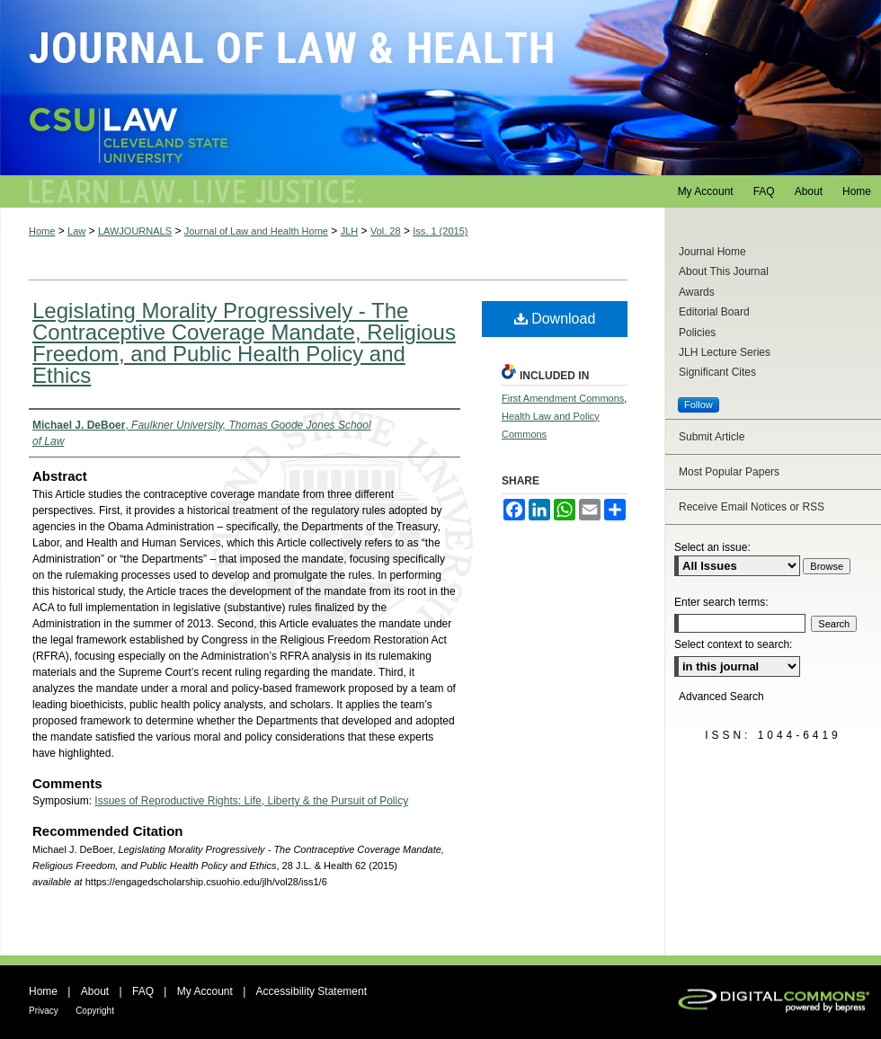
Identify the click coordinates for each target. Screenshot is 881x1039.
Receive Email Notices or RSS (751, 507)
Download (555, 318)
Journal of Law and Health (440, 87)
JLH (350, 231)
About (95, 991)
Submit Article (711, 437)
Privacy (43, 1011)
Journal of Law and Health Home (256, 231)
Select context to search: (733, 644)
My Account (205, 991)
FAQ (143, 991)
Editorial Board (714, 312)
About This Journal (724, 271)
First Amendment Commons (563, 398)
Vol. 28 (385, 231)
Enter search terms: (721, 602)
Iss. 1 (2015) (440, 231)
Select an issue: (712, 547)
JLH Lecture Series (724, 352)
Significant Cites (717, 372)
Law (76, 231)
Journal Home (712, 251)
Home (42, 231)
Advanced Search (721, 696)
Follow (698, 404)
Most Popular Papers (729, 472)
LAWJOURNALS (135, 231)
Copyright (95, 1011)
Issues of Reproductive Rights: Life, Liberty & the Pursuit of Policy (251, 801)
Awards (697, 292)
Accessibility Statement (311, 991)
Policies (697, 332)
